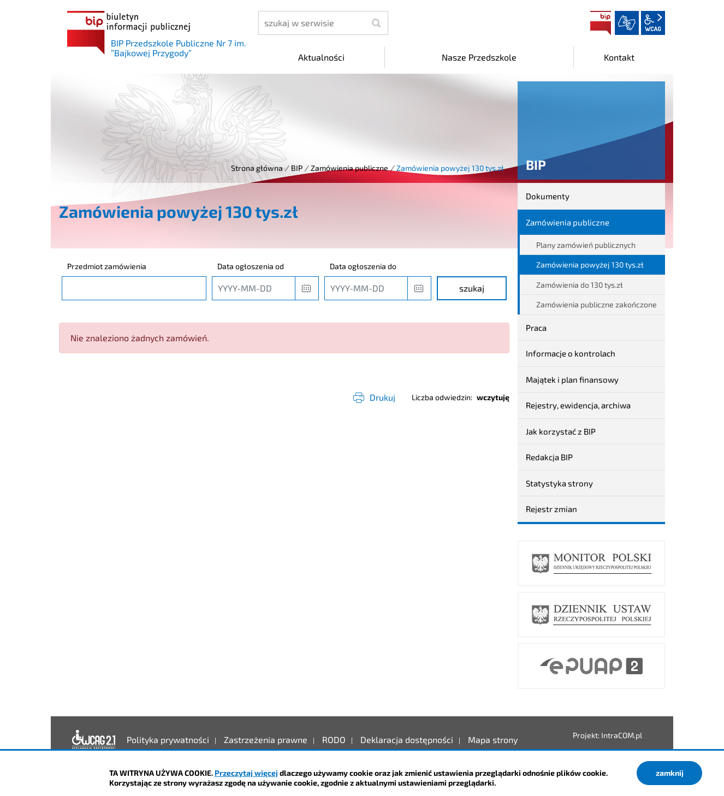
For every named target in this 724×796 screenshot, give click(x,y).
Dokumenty (547, 196)
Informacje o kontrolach (570, 353)
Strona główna (257, 168)
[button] (307, 288)
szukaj (471, 288)
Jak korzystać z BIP (561, 431)
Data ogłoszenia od (250, 266)
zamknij (670, 772)
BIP (601, 23)
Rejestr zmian (551, 509)
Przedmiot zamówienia (106, 266)
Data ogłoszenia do (363, 266)
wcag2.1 (653, 23)
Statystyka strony (559, 483)
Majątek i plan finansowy (572, 379)
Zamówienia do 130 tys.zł (579, 284)
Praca (536, 327)
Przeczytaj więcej (246, 772)
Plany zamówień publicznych (586, 245)
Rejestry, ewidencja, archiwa (578, 405)
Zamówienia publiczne (349, 168)
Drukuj (382, 397)
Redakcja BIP (549, 457)
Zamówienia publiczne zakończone (596, 304)
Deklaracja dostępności (94, 740)
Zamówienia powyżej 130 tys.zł (590, 264)
